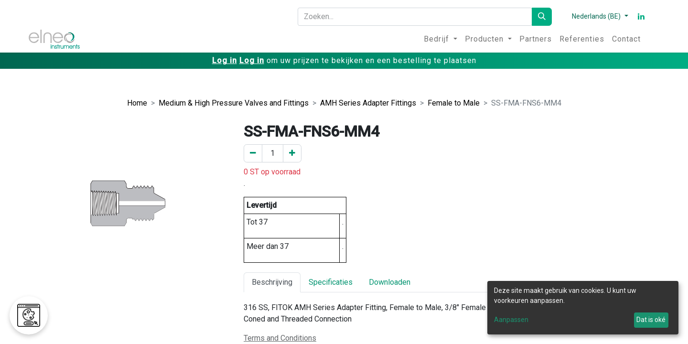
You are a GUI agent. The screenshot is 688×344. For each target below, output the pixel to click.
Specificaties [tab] (331, 282)
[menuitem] (440, 39)
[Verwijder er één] (253, 153)
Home (137, 103)
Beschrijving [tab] (272, 282)
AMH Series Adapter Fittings (368, 103)
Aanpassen (511, 319)
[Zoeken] (542, 17)
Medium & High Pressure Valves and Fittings (234, 103)
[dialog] (582, 307)
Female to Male (454, 103)
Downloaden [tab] (389, 282)
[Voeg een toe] (292, 153)
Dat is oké (651, 319)
